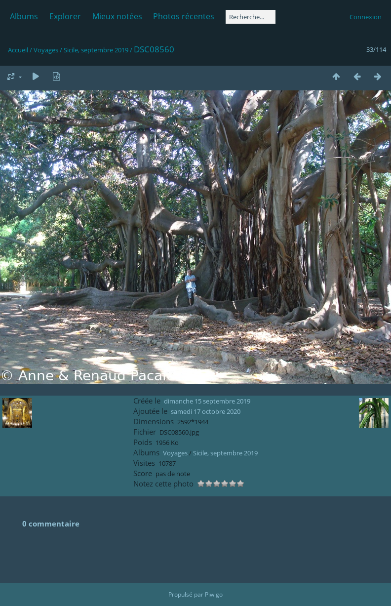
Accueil (18, 49)
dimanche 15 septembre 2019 (207, 401)
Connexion (366, 16)
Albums (24, 16)
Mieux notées (117, 16)
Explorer (65, 16)
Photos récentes (183, 16)
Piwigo (214, 594)
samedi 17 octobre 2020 (205, 411)
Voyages (46, 49)
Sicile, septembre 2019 (96, 49)
